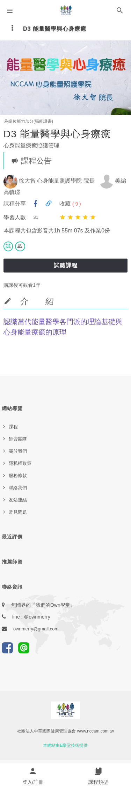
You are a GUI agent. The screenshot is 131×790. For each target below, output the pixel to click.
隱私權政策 (20, 463)
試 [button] (8, 246)
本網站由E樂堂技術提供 (65, 745)
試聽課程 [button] (66, 265)
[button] (120, 12)
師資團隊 (18, 439)
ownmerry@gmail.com (36, 628)
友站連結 (18, 500)
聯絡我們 (18, 487)
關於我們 (18, 451)
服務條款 (18, 475)
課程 (13, 426)
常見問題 (18, 512)
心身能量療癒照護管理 (31, 145)
